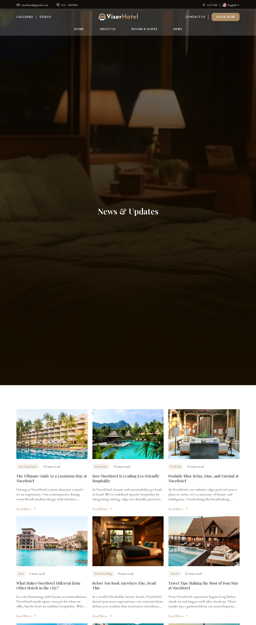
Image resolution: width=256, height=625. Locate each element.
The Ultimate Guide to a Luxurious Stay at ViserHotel (51, 478)
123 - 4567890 (69, 5)
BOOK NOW (225, 19)
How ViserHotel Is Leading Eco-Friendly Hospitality (127, 478)
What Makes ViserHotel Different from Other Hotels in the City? (49, 585)
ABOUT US (107, 31)
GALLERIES (24, 19)
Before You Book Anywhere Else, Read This (125, 585)
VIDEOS (45, 19)
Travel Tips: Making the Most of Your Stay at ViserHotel (200, 585)
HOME (79, 31)
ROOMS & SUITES (144, 31)
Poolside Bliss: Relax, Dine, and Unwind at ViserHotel (202, 478)
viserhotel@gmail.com (34, 5)
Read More (26, 509)
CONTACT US (195, 19)
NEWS (177, 31)
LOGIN (212, 5)
